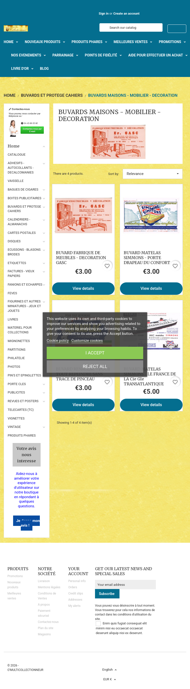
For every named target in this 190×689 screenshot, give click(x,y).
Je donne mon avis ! (28, 523)
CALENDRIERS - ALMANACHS (19, 222)
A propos (44, 604)
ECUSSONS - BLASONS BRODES (24, 252)
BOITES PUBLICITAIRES (24, 198)
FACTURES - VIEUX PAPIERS (21, 273)
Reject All (95, 366)
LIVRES (13, 319)
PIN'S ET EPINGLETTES (24, 375)
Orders (72, 587)
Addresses (75, 599)
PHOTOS (14, 367)
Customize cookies (87, 340)
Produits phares (22, 435)
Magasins (44, 634)
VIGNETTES (16, 418)
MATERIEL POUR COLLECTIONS (20, 330)
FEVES (12, 293)
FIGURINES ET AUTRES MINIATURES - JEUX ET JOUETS (24, 306)
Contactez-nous (48, 622)
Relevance (153, 174)
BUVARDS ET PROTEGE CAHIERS (24, 209)
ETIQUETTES (17, 263)
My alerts (74, 606)
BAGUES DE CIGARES (23, 189)
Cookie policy (58, 340)
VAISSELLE (16, 181)
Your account (78, 571)
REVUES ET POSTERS (23, 401)
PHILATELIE (16, 358)
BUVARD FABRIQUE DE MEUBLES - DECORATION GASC (81, 257)
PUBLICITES (16, 392)
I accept (95, 352)
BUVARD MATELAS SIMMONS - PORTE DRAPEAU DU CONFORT (147, 257)
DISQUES (14, 241)
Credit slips (75, 593)
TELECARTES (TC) (21, 410)
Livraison (44, 581)
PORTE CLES (17, 384)
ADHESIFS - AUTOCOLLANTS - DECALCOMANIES (21, 167)
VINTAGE (14, 427)
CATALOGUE (16, 154)
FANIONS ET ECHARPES (25, 284)
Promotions (15, 576)
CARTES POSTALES (22, 233)
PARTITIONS (16, 349)
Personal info (77, 581)
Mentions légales (49, 587)
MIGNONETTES (19, 341)
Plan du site (45, 628)
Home (27, 146)
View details (83, 288)
